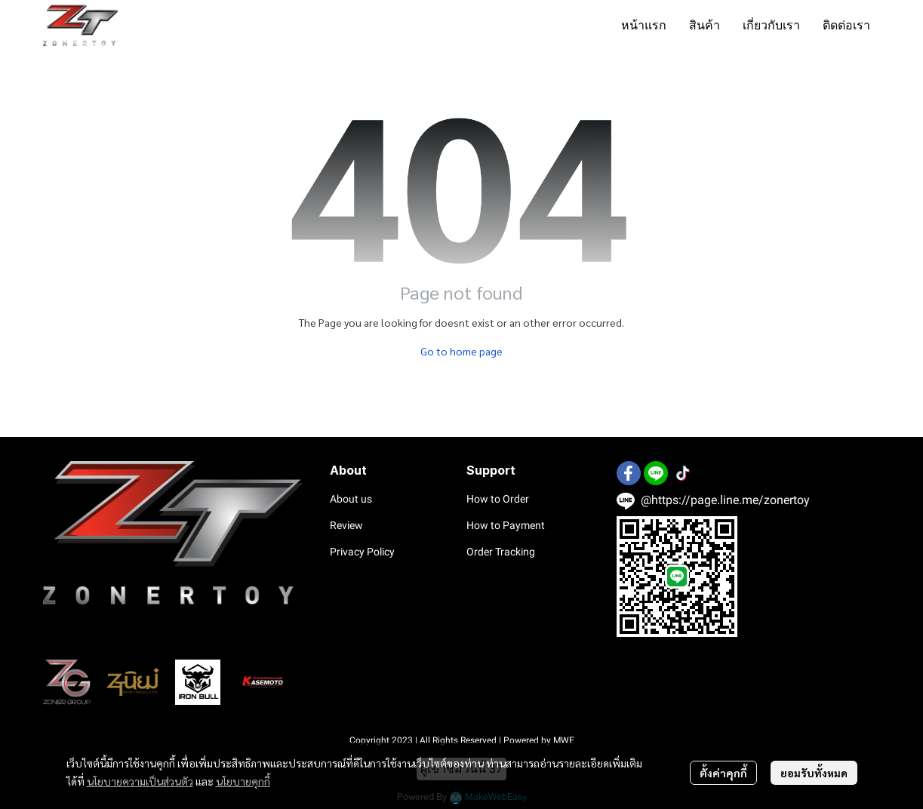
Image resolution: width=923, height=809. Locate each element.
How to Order (497, 499)
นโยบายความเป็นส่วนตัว (140, 781)
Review (346, 525)
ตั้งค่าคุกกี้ (723, 773)
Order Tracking (500, 552)
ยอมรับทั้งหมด (814, 773)
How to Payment (505, 525)
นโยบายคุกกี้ (243, 781)
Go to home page (461, 351)
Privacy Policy (362, 552)
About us (351, 499)
